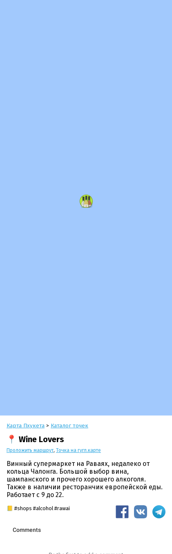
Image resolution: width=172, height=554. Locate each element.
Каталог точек (69, 425)
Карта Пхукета (26, 425)
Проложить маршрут (30, 450)
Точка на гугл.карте (78, 450)
